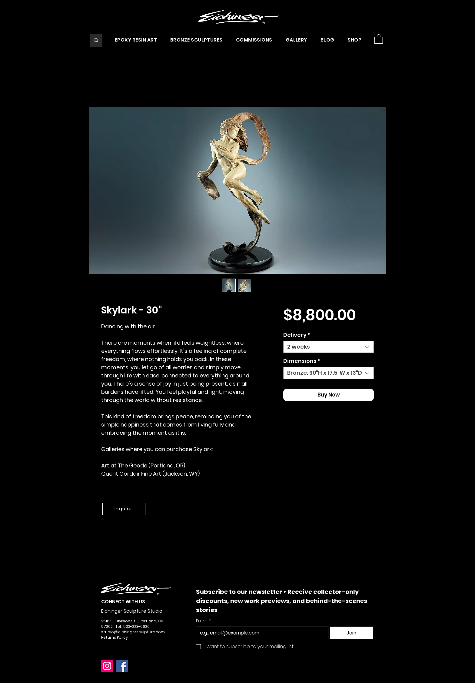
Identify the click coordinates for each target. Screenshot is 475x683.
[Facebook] (122, 666)
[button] (135, 39)
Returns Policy (114, 637)
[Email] (260, 633)
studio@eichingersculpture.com (133, 631)
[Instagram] (107, 666)
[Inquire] (123, 509)
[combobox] (328, 347)
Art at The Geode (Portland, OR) (143, 465)
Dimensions (302, 361)
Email (203, 621)
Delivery (297, 335)
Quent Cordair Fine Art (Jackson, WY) (150, 473)
